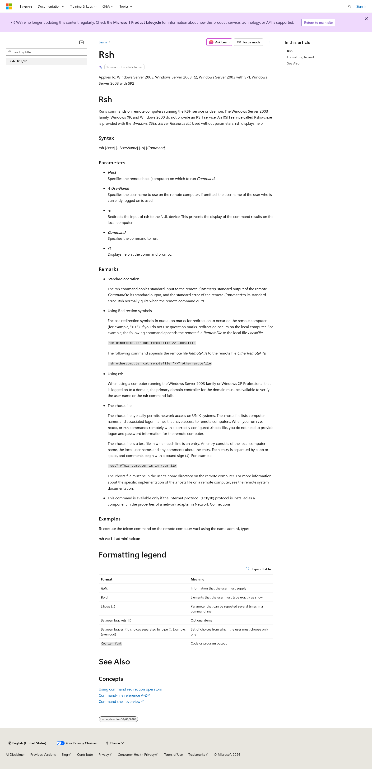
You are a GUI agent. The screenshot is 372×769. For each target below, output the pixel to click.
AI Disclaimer (15, 754)
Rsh (290, 51)
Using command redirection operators (130, 688)
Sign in (361, 6)
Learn (103, 42)
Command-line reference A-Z (123, 695)
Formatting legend (300, 57)
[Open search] (349, 6)
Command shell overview (119, 701)
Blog (64, 754)
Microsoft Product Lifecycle (137, 22)
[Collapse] (81, 42)
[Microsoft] (9, 6)
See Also (293, 63)
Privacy (103, 754)
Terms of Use (173, 754)
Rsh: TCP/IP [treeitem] (18, 61)
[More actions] (269, 42)
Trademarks (196, 754)
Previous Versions (43, 754)
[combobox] (46, 52)
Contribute (85, 754)
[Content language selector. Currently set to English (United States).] (27, 743)
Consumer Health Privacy (136, 754)
